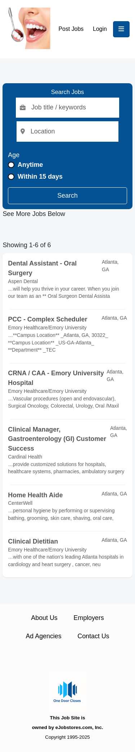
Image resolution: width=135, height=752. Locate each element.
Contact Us (93, 636)
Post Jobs (71, 29)
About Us (44, 617)
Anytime (30, 164)
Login (100, 29)
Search (67, 195)
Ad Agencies (43, 636)
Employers (88, 617)
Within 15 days (40, 176)
